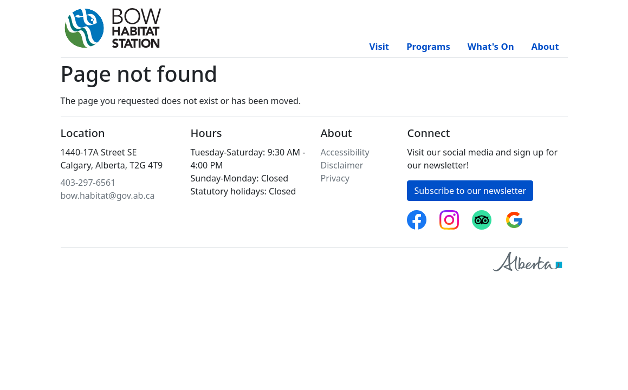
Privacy (335, 178)
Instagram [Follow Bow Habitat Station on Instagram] (449, 217)
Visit (380, 46)
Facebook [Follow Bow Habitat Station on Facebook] (416, 217)
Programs (428, 46)
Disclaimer (342, 165)
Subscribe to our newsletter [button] (470, 191)
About (545, 46)
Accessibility (345, 152)
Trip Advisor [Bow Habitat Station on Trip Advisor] (481, 217)
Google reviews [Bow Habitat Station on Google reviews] (514, 217)
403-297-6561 (88, 182)
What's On (491, 46)
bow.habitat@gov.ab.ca (108, 196)
